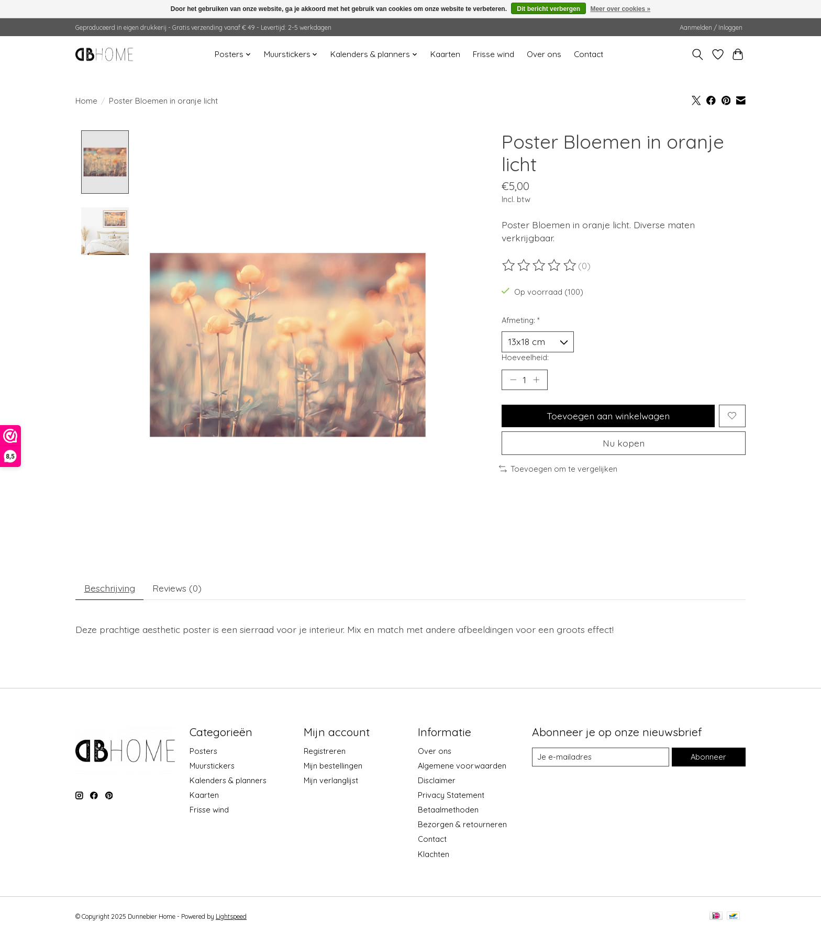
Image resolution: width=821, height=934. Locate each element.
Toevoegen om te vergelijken (558, 469)
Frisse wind (493, 54)
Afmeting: (521, 320)
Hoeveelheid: (525, 357)
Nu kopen (624, 443)
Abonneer (708, 757)
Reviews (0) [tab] (177, 588)
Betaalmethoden (448, 810)
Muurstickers (212, 766)
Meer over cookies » (620, 9)
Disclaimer (437, 780)
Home (86, 101)
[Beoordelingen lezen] (540, 265)
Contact (588, 54)
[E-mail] (600, 757)
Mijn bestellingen (333, 766)
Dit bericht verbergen (548, 9)
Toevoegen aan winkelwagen (608, 415)
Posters (203, 751)
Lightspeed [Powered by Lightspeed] (231, 916)
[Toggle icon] (697, 54)
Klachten (433, 854)
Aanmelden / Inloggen (711, 27)
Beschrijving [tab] (109, 588)
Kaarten (445, 54)
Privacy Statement (451, 795)
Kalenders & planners (228, 780)
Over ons (544, 54)
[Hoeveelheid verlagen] (513, 379)
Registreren (325, 751)
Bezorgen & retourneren (462, 825)
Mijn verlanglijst (331, 780)
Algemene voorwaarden (462, 766)
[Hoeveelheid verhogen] (536, 379)
